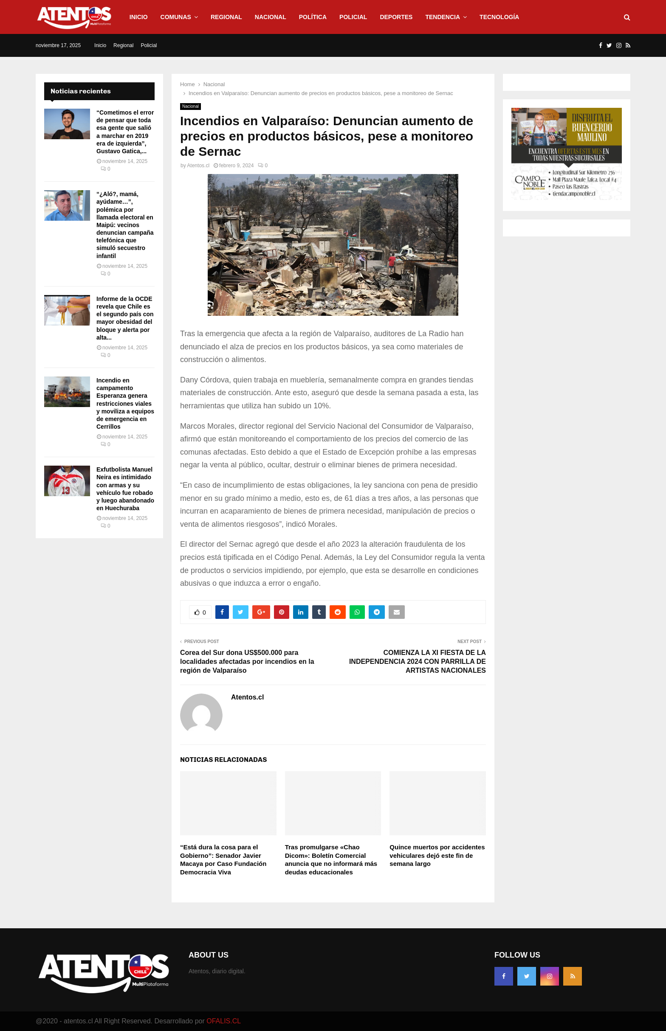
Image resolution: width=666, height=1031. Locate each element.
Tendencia (442, 17)
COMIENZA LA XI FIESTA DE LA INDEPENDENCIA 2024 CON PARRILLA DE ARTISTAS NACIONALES (417, 661)
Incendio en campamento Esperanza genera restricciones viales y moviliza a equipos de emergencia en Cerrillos (125, 403)
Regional (226, 17)
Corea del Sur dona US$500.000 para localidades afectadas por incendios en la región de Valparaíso (247, 661)
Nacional (270, 17)
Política (313, 17)
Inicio (139, 17)
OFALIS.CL (223, 1021)
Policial (353, 17)
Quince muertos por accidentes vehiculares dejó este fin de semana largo (437, 855)
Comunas (176, 17)
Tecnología (499, 17)
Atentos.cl (198, 166)
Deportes (396, 17)
